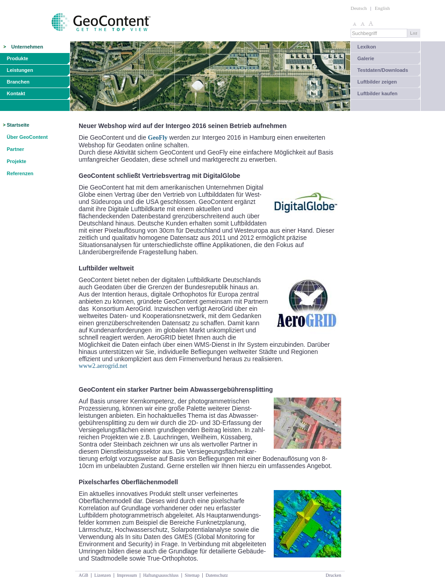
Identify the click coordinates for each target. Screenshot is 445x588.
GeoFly (158, 137)
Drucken (333, 575)
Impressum (127, 575)
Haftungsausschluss (160, 575)
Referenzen (20, 173)
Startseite (18, 125)
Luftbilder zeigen (377, 81)
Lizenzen (102, 575)
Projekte (16, 161)
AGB (83, 575)
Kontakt (16, 93)
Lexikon (366, 46)
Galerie (365, 58)
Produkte (17, 58)
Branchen (18, 81)
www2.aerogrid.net (103, 366)
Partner (15, 149)
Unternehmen (27, 46)
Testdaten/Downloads (382, 70)
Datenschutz (216, 575)
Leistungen (20, 70)
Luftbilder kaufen (377, 93)
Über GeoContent (27, 137)
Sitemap (192, 575)
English (382, 8)
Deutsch (359, 8)
